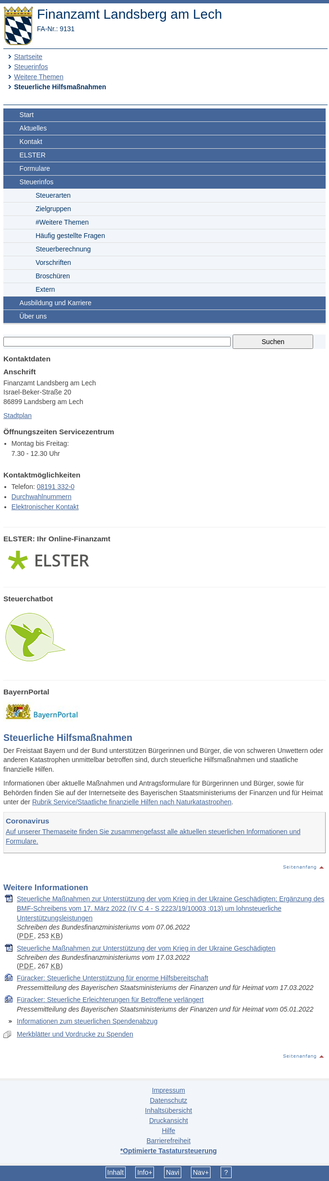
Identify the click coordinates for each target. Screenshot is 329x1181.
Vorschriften (53, 262)
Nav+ (201, 1172)
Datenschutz (168, 1100)
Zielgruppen (53, 209)
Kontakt (31, 141)
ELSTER (33, 155)
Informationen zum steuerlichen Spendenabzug (87, 1021)
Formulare (35, 168)
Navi (172, 1172)
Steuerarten (52, 195)
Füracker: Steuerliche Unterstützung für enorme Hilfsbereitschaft (112, 978)
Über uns (33, 316)
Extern (45, 289)
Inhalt (115, 1172)
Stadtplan (17, 415)
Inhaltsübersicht (168, 1110)
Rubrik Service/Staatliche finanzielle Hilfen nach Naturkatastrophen (132, 802)
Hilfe (168, 1130)
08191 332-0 (56, 486)
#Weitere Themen (62, 222)
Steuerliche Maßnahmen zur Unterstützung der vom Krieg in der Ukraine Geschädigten (146, 948)
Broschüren (52, 276)
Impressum (168, 1090)
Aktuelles (33, 128)
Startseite (28, 56)
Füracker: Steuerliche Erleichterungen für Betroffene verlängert (110, 999)
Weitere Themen (38, 77)
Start (27, 115)
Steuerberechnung (63, 249)
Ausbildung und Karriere (56, 303)
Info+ (145, 1172)
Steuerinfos (31, 67)
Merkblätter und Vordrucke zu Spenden (75, 1034)
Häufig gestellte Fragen (70, 235)
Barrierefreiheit (168, 1141)
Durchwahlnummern (41, 497)
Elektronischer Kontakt (45, 507)
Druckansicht (168, 1120)
